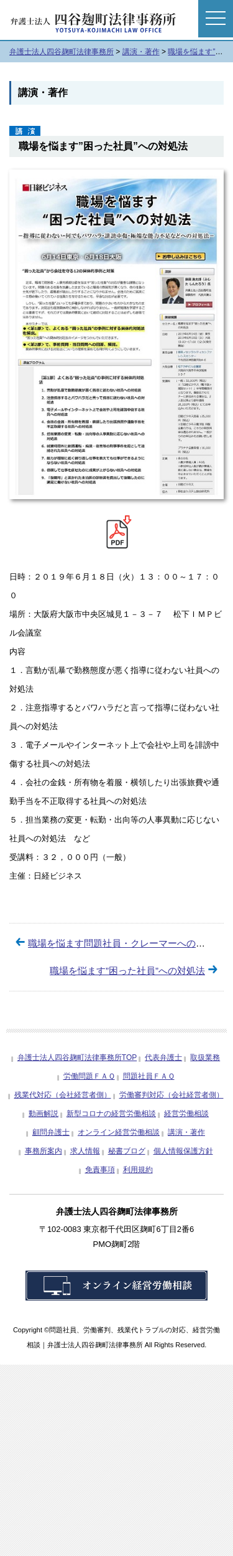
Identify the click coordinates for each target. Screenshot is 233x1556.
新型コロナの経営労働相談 (111, 1113)
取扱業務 (205, 1057)
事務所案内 (43, 1151)
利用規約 (138, 1169)
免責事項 (100, 1169)
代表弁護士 (163, 1057)
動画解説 (43, 1113)
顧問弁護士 (51, 1132)
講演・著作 (186, 1132)
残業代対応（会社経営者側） (62, 1095)
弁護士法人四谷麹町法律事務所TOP (77, 1057)
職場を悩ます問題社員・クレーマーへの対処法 (126, 943)
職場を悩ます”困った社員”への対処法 (127, 970)
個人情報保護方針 (183, 1151)
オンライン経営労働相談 (119, 1132)
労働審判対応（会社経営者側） (171, 1095)
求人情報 (85, 1151)
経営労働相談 (186, 1113)
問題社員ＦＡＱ (149, 1076)
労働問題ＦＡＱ (89, 1076)
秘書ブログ (126, 1151)
